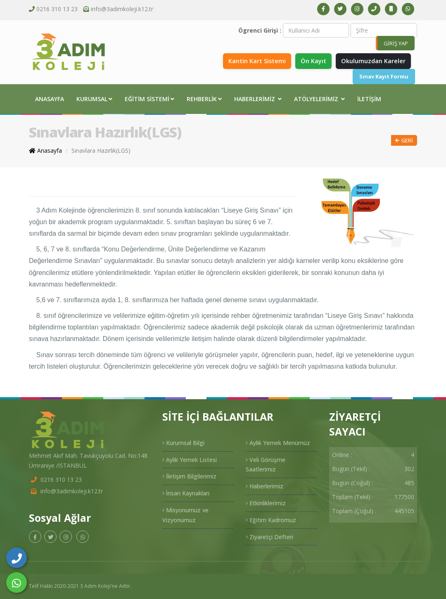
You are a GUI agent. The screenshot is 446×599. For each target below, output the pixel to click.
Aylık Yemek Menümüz (278, 443)
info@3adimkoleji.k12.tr (122, 9)
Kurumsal (94, 99)
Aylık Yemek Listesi (189, 460)
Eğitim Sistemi (149, 99)
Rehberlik (204, 99)
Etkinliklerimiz (266, 503)
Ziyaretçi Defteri (269, 537)
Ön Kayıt (313, 61)
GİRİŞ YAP (396, 43)
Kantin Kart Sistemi (257, 61)
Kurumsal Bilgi (183, 443)
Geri (404, 140)
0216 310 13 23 (57, 9)
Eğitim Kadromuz (271, 520)
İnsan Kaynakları (185, 493)
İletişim (369, 99)
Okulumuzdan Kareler (373, 61)
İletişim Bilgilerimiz (189, 476)
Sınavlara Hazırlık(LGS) (100, 150)
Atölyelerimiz (319, 99)
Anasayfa (49, 99)
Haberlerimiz (258, 99)
